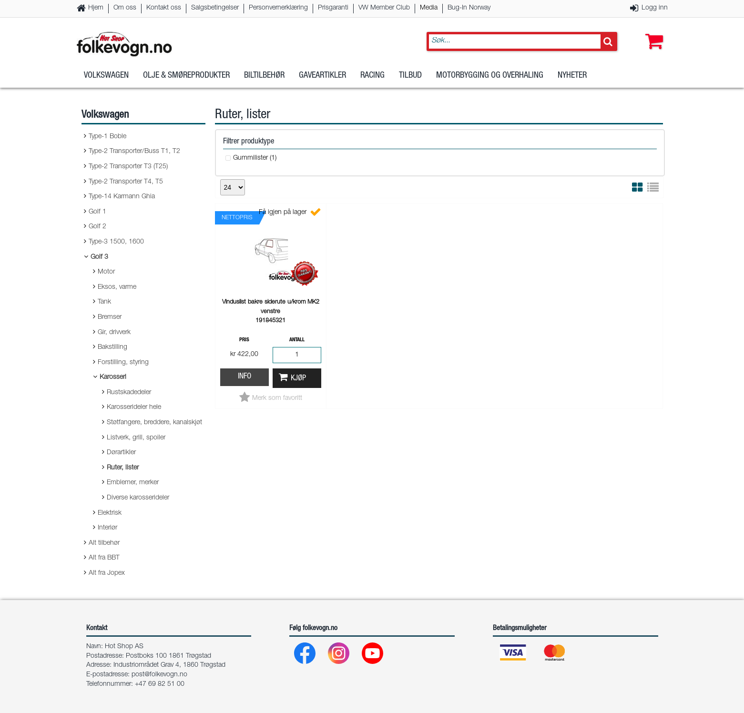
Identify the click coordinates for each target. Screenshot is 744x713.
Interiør (107, 528)
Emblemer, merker (133, 482)
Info (244, 377)
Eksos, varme (117, 287)
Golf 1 (97, 212)
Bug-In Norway (469, 8)
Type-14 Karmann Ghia (122, 197)
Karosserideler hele (134, 407)
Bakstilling (112, 347)
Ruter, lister (123, 468)
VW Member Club (384, 8)
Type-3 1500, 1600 (116, 242)
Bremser (110, 317)
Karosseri (113, 377)
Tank (104, 302)
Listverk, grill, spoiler (136, 438)
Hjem (95, 8)
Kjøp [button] (298, 379)
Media (429, 8)
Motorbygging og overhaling (489, 75)
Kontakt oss (163, 8)
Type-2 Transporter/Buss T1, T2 (134, 151)
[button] (652, 32)
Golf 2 (97, 227)
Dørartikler (121, 452)
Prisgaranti (333, 8)
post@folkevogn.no (159, 675)
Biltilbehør (264, 75)
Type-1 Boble (107, 136)
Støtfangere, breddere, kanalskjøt (154, 422)
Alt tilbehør (104, 543)
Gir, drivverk (114, 332)
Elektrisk (110, 513)
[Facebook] (305, 655)
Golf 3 (99, 257)
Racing (372, 75)
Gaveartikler (322, 75)
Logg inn (655, 8)
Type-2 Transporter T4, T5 (126, 182)
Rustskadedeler (129, 392)
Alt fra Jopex (107, 573)
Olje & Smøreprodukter (186, 75)
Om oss (124, 8)
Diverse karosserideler (138, 498)
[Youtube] (373, 655)
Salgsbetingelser (215, 8)
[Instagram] (339, 655)
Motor (106, 272)
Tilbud (410, 75)
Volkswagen (106, 75)
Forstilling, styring (123, 362)
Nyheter (572, 75)
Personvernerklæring (278, 8)
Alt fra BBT (104, 558)
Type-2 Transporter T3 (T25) (128, 166)
